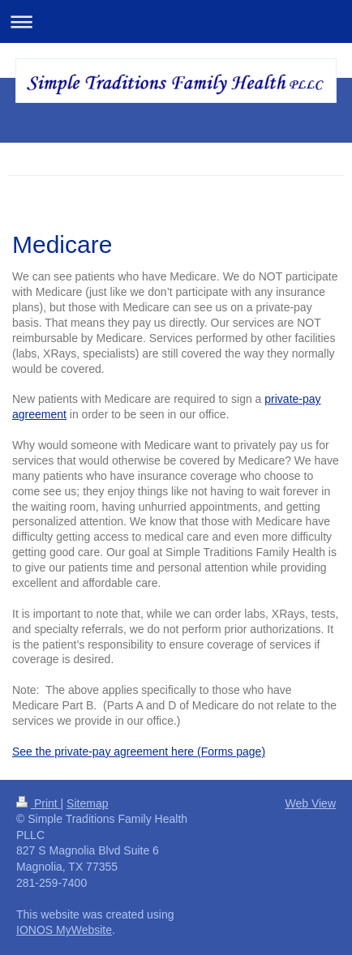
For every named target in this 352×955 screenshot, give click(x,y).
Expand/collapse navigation (176, 21)
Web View (310, 803)
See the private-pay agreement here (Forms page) (138, 751)
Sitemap (87, 803)
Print (38, 803)
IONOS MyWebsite (64, 929)
